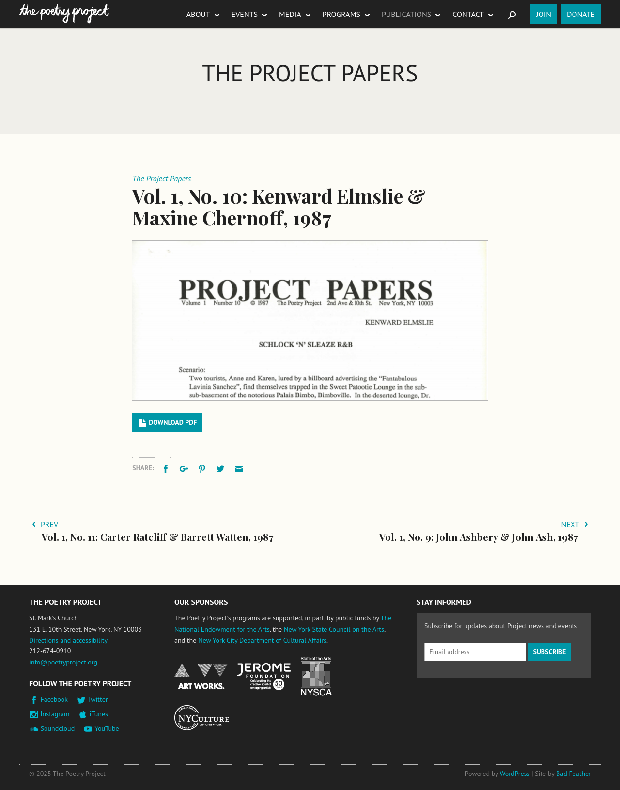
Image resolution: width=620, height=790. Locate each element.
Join (543, 14)
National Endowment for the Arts (201, 676)
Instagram (55, 714)
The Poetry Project (64, 14)
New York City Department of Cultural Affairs (262, 640)
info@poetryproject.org (63, 662)
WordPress (515, 773)
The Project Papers (310, 73)
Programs (341, 14)
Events (245, 14)
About (198, 14)
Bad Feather (573, 773)
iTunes (99, 714)
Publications (406, 14)
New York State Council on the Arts (334, 629)
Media (290, 14)
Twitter (98, 699)
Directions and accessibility (68, 640)
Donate (581, 14)
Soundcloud (58, 728)
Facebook (54, 699)
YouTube (106, 728)
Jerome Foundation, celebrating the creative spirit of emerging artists (264, 676)
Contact (468, 14)
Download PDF (173, 422)
